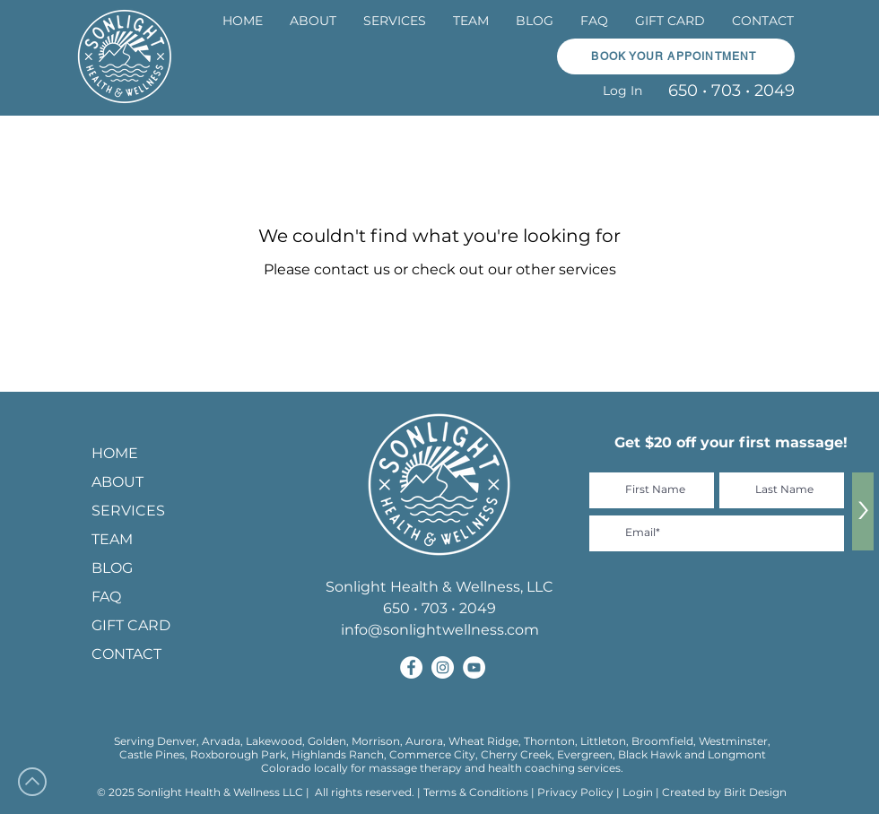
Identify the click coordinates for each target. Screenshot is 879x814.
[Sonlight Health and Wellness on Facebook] (411, 667)
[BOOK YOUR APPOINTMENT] (676, 56)
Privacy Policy (576, 792)
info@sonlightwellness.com (440, 629)
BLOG (112, 567)
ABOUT (117, 481)
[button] (395, 21)
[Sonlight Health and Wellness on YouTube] (474, 667)
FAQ (106, 596)
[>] (863, 511)
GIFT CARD (130, 625)
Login (637, 792)
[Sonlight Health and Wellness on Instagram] (442, 667)
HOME (114, 453)
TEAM (112, 539)
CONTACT (126, 653)
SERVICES (128, 510)
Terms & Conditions (475, 792)
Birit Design (755, 792)
